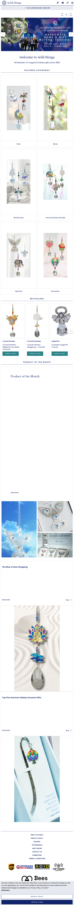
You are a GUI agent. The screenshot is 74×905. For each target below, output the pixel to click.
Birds (55, 144)
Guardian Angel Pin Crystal (60, 346)
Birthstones (19, 217)
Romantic (55, 291)
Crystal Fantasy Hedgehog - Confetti (36, 346)
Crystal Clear (37, 902)
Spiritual (18, 291)
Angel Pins (56, 341)
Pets (18, 144)
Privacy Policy (37, 896)
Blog (67, 600)
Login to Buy (10, 354)
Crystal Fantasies (34, 341)
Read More (14, 492)
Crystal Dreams (9, 341)
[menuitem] (37, 835)
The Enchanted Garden (55, 217)
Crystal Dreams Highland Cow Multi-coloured (11, 347)
